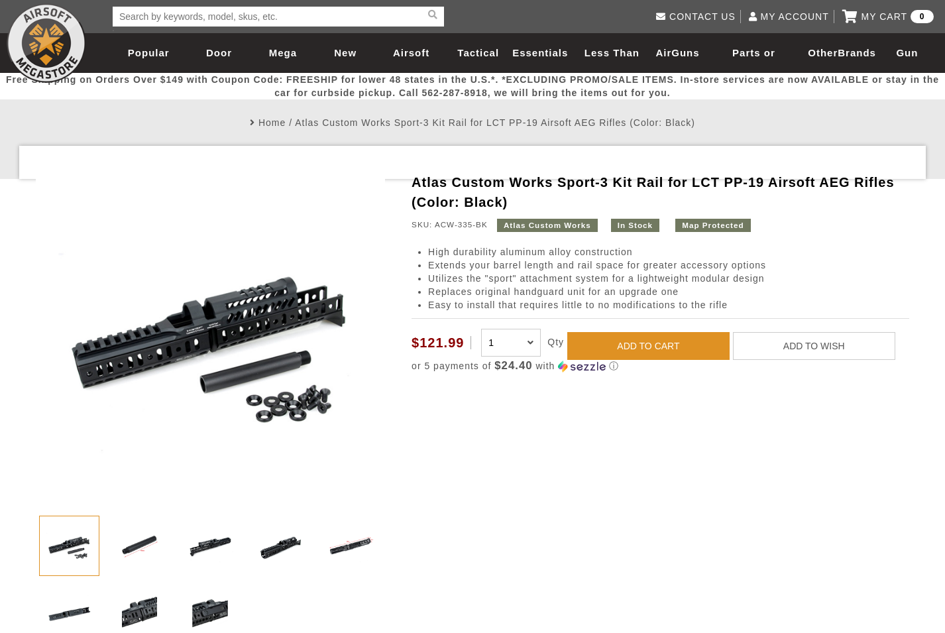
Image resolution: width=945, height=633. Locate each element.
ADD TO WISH (814, 346)
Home (272, 122)
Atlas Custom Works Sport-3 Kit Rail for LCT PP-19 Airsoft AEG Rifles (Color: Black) (495, 122)
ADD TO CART (648, 346)
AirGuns (677, 52)
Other (823, 52)
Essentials (540, 52)
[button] (660, 366)
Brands (857, 52)
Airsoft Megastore (46, 43)
